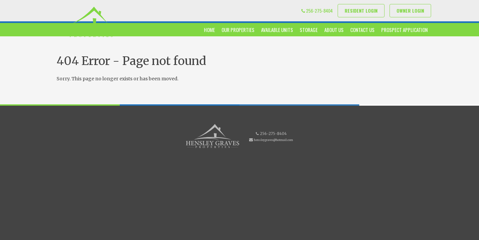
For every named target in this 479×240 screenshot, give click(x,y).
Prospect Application (404, 29)
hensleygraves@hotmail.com (273, 140)
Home (209, 29)
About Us (334, 29)
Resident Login (361, 10)
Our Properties (238, 29)
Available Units (277, 29)
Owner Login (410, 10)
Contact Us (362, 29)
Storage (309, 29)
